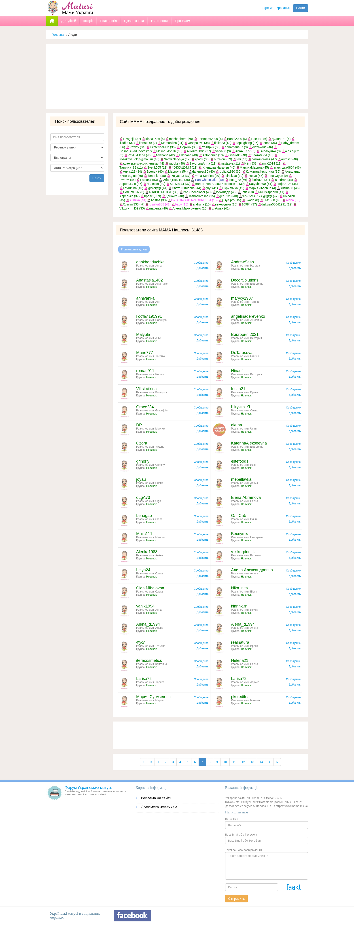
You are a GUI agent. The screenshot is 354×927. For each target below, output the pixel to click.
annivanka (145, 298)
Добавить (202, 268)
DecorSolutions (244, 280)
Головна (58, 34)
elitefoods (239, 461)
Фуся (140, 642)
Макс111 (144, 533)
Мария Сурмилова (153, 696)
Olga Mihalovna (150, 588)
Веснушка (240, 533)
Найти (96, 178)
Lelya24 (143, 570)
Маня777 (144, 352)
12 (243, 762)
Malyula (143, 334)
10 (225, 762)
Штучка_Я (240, 407)
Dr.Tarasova (241, 352)
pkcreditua (240, 696)
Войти (300, 8)
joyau (141, 479)
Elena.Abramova (246, 497)
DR (139, 425)
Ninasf (236, 370)
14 (261, 762)
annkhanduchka (150, 262)
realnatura (240, 642)
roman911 (145, 370)
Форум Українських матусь (88, 787)
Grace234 (145, 407)
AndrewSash (242, 262)
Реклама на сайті (156, 798)
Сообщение (201, 262)
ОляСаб (238, 515)
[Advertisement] (177, 76)
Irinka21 (238, 389)
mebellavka (241, 479)
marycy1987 (242, 298)
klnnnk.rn (239, 606)
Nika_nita (239, 588)
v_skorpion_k (243, 552)
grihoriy (142, 461)
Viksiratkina (146, 389)
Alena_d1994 (148, 624)
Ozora (141, 443)
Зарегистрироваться (276, 8)
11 (234, 762)
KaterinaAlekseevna (249, 443)
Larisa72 (144, 678)
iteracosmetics (149, 660)
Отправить (236, 898)
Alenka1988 (146, 552)
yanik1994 (145, 606)
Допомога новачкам (159, 807)
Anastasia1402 (149, 280)
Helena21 (239, 660)
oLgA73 (143, 497)
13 (252, 762)
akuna (236, 425)
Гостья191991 (149, 316)
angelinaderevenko (248, 316)
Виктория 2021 (245, 334)
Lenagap (144, 515)
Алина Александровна (252, 570)
